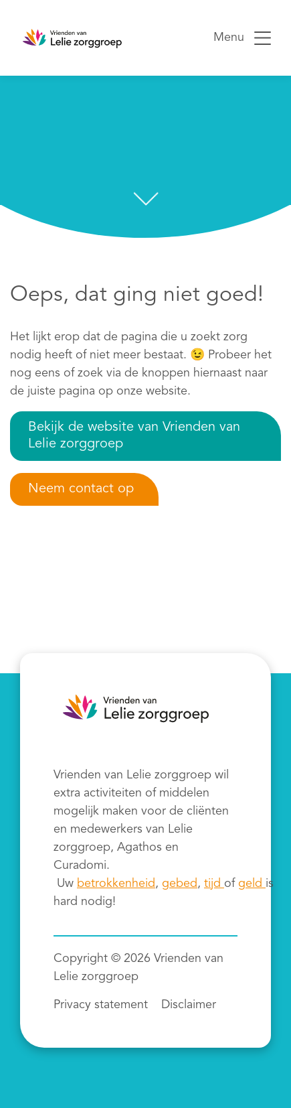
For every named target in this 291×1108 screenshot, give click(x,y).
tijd (214, 884)
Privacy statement (101, 1005)
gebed (179, 884)
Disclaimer (188, 1005)
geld (252, 884)
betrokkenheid (116, 884)
